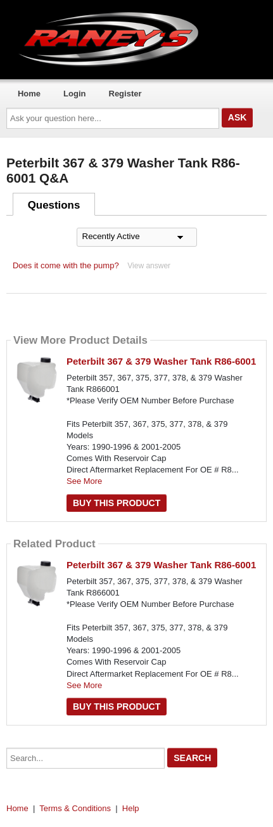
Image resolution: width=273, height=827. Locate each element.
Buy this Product (116, 503)
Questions (54, 205)
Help (130, 808)
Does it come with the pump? (66, 265)
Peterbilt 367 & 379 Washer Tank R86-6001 (161, 361)
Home (29, 93)
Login (74, 93)
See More (84, 481)
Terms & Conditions (75, 808)
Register (125, 93)
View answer (148, 265)
